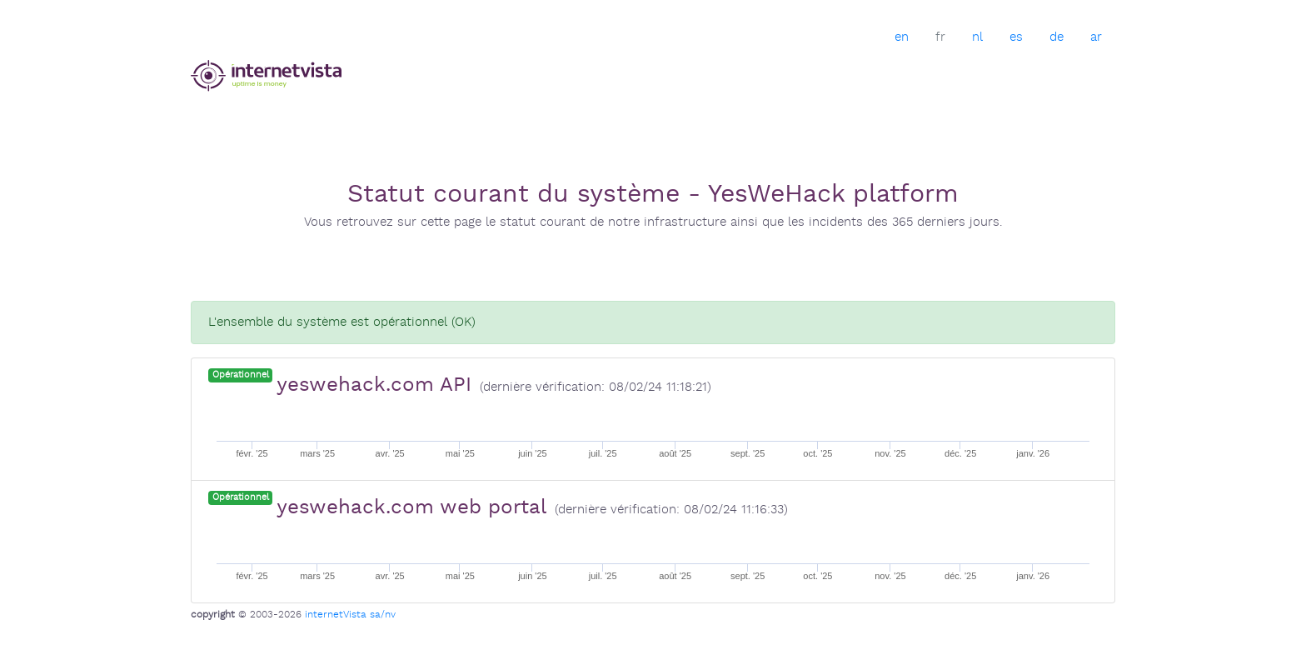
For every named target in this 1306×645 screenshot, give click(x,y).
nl (977, 37)
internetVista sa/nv (350, 614)
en (902, 37)
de (1056, 37)
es (1016, 37)
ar (1096, 37)
